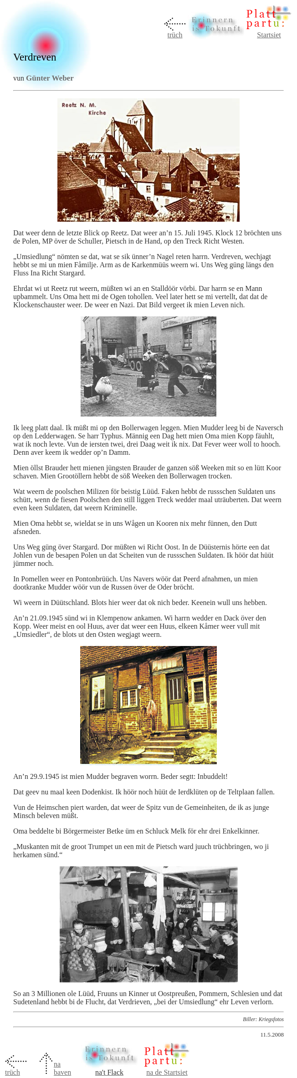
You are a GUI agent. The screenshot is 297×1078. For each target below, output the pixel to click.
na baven (62, 1068)
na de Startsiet (167, 1072)
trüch (175, 35)
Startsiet (269, 35)
